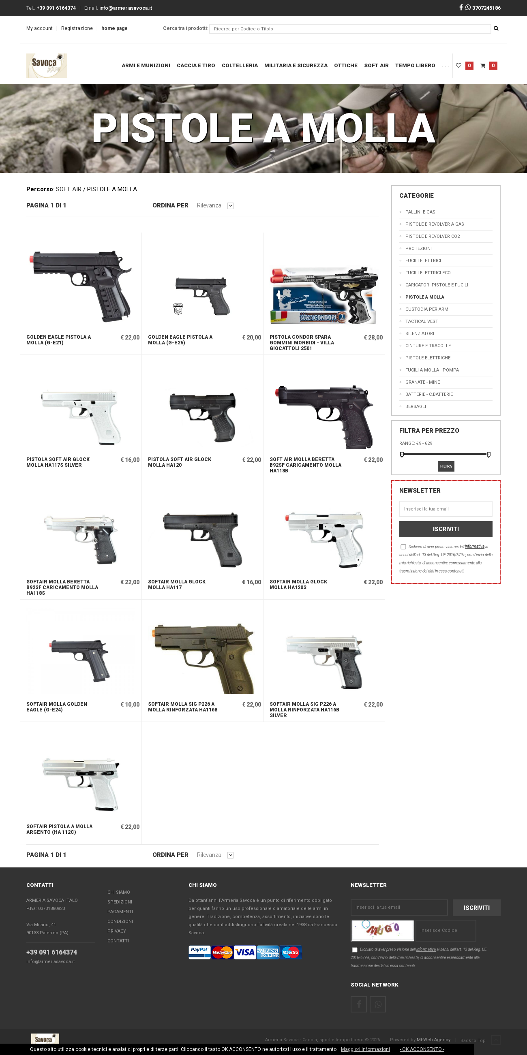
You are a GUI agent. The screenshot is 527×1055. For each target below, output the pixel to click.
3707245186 (483, 8)
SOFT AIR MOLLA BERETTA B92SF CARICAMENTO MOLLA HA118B (305, 465)
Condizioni (120, 921)
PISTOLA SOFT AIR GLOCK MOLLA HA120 (179, 462)
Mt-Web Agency (433, 1039)
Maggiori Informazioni (365, 1049)
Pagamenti (120, 911)
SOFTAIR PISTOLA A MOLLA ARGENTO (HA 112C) (59, 829)
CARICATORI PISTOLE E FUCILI (436, 285)
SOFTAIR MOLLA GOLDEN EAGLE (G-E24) (56, 707)
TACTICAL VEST (421, 321)
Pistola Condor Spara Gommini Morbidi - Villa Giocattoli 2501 (302, 342)
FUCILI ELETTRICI (423, 260)
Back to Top (481, 1040)
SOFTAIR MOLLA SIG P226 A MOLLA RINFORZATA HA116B (183, 707)
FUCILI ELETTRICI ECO (428, 272)
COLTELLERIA (240, 65)
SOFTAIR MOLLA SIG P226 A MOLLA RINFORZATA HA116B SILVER (304, 709)
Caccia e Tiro (196, 65)
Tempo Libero (415, 65)
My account (39, 28)
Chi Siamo (118, 892)
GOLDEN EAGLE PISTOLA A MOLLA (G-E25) (180, 340)
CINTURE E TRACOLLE (428, 345)
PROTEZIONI (418, 248)
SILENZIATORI (419, 333)
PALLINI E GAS (420, 212)
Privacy (116, 931)
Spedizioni (119, 902)
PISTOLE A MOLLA (424, 297)
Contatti (118, 941)
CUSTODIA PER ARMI (427, 309)
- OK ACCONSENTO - (422, 1049)
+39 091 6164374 (51, 952)
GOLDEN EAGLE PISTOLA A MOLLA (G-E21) (58, 340)
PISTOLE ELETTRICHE (427, 358)
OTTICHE (346, 65)
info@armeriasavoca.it (50, 961)
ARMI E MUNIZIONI (146, 65)
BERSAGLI (415, 406)
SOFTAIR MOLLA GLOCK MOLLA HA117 (177, 584)
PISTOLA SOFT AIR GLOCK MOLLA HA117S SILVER (58, 462)
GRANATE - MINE (422, 382)
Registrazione (77, 28)
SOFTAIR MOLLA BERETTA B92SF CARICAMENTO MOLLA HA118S (62, 587)
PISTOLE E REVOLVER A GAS (434, 224)
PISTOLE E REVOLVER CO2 (432, 236)
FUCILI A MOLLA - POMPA (432, 370)
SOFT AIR (376, 65)
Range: (407, 443)
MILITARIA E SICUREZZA (296, 65)
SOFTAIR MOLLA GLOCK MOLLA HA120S (298, 584)
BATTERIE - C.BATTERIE (429, 394)
